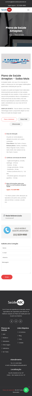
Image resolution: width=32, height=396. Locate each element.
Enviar (7, 277)
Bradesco (5, 338)
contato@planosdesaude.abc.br (15, 2)
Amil (4, 334)
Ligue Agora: (17, 5)
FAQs (20, 339)
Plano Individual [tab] (9, 119)
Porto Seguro (6, 345)
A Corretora (22, 332)
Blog (20, 335)
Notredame (6, 341)
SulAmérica (6, 348)
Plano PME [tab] (23, 119)
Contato (21, 343)
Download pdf (9, 218)
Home (10, 35)
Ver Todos (6, 352)
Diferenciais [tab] (16, 124)
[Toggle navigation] (28, 10)
